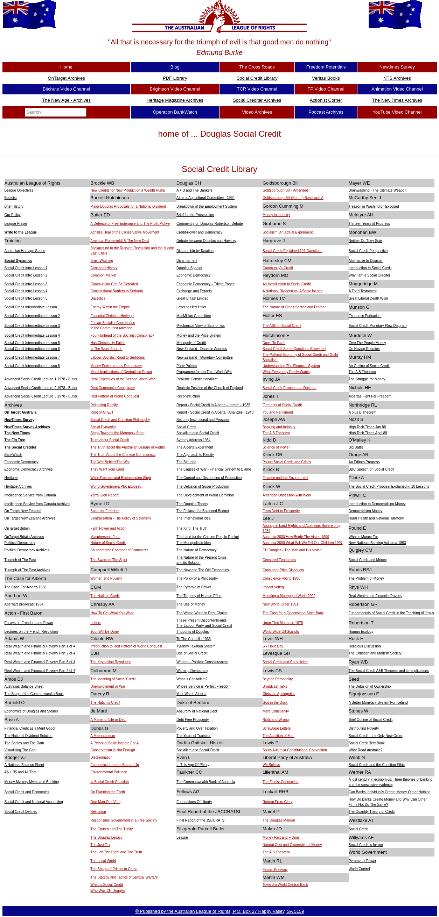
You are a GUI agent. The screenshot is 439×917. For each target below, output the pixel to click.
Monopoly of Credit (191, 343)
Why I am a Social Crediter (369, 275)
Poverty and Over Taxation (197, 728)
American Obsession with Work (287, 495)
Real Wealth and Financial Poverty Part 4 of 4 (40, 671)
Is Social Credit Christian (109, 782)
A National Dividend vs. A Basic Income (293, 291)
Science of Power (276, 447)
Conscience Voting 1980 (281, 578)
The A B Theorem (362, 372)
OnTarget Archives (66, 78)
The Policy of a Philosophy (197, 578)
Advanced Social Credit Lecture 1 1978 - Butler (41, 379)
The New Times (17, 433)
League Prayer (16, 223)
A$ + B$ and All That (20, 772)
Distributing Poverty (364, 728)
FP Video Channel (326, 89)
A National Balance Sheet (24, 765)
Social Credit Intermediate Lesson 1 (32, 307)
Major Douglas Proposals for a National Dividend (128, 206)
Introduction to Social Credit (370, 268)
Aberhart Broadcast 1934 (24, 604)
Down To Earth (274, 343)
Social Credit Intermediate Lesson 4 (32, 335)
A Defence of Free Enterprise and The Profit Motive (130, 223)
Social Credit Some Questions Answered (294, 349)
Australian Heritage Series (25, 251)
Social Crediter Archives (257, 100)
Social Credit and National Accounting (34, 802)
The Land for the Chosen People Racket (207, 537)
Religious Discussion (365, 646)
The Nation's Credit (105, 702)
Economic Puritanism (365, 316)
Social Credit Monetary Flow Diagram (378, 326)
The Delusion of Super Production (202, 486)
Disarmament (186, 261)
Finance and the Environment (285, 478)
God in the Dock (275, 702)
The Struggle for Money (367, 379)
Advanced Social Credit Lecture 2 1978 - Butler (41, 388)
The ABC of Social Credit (282, 326)
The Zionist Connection (281, 782)
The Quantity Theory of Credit (372, 812)
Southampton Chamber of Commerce (119, 550)
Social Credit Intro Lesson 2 (26, 275)
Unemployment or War (107, 686)
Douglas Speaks (189, 268)
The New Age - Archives (66, 100)
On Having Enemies (364, 349)
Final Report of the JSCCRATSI (200, 820)
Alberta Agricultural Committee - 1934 (205, 198)
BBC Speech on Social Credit (372, 469)
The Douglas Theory (192, 504)
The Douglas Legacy (106, 837)
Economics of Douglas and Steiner (31, 711)
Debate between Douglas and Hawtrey (206, 241)
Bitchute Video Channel (66, 89)
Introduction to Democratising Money (377, 504)
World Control (359, 869)
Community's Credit (278, 268)
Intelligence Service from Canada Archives (37, 504)
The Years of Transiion (193, 736)
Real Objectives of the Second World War (122, 379)
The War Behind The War (110, 462)
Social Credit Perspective (368, 251)
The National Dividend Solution (29, 736)
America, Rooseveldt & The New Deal (119, 241)
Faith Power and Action (108, 528)
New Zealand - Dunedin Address (201, 349)
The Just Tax (100, 845)
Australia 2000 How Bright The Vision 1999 (296, 537)
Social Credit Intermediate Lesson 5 (32, 343)
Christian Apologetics (279, 694)
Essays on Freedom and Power (29, 623)
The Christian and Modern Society (375, 653)
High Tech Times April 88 (368, 433)
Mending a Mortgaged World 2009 (289, 596)
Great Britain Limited (192, 298)
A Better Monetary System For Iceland (378, 702)
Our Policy (13, 215)
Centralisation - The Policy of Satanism (120, 518)
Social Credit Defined (21, 812)
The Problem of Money (366, 578)
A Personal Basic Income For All (115, 743)
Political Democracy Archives (27, 550)
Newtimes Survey (397, 67)
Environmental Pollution (108, 772)
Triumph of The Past (20, 560)
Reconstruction (188, 396)
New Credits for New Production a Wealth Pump (127, 190)
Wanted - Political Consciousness (202, 662)
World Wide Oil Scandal (281, 631)
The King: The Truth (191, 528)
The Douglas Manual (279, 820)
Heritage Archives (18, 486)
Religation (98, 812)
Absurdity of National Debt (196, 711)
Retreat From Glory (278, 802)
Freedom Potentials (326, 67)
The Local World (103, 861)
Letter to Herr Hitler (191, 307)
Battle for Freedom (104, 511)
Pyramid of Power (362, 861)
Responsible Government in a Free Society (123, 820)
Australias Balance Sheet (24, 686)
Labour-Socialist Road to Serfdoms (117, 357)
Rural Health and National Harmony (376, 518)
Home (66, 67)
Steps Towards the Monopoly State (117, 433)
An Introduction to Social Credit (287, 284)
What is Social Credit (106, 885)
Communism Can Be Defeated (114, 284)
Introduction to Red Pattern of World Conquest (126, 646)
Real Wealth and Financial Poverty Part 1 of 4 (40, 646)
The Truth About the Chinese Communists (122, 455)
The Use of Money (190, 604)
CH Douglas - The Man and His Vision (292, 550)
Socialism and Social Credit (197, 433)
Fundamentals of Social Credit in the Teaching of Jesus (391, 613)
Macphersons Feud (105, 537)
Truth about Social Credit (109, 440)
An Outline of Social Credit (369, 366)
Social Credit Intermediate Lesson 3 (32, 326)
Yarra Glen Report (104, 495)
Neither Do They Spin (365, 241)
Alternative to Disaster (366, 261)
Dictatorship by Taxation (195, 251)
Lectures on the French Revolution (31, 631)
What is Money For (363, 537)
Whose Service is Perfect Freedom (203, 686)
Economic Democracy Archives (29, 469)
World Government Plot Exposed (115, 486)
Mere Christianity (276, 711)
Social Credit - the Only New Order (376, 736)
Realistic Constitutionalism (196, 379)
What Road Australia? (366, 750)
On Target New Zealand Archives (30, 518)
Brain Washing (101, 261)
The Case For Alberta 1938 (26, 587)
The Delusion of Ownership (370, 686)
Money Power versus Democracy (116, 366)
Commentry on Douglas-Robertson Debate (209, 223)
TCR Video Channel (257, 89)
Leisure (182, 837)
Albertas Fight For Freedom (370, 396)
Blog (175, 67)
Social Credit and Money (368, 560)
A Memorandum (102, 736)
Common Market (103, 275)
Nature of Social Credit (108, 543)
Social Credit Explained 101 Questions (292, 251)
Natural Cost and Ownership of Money (292, 845)
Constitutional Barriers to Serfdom (116, 291)
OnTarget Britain (17, 528)
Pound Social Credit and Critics (287, 462)
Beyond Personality (278, 679)
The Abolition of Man (278, 736)
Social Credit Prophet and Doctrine (289, 388)
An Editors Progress (364, 462)
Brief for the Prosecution (195, 215)
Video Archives (257, 112)
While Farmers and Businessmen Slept (120, 478)
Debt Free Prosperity (192, 720)
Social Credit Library (257, 78)
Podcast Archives (325, 112)
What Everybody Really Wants (286, 372)
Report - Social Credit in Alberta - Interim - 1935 (213, 405)
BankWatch (13, 455)
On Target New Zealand (23, 511)
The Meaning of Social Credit (112, 679)
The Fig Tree (15, 440)
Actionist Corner (326, 100)
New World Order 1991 (280, 604)
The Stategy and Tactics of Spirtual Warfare (124, 877)
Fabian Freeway (275, 870)
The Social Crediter (20, 447)
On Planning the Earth (107, 792)
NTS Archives (397, 78)
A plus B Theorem (362, 412)
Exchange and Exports (194, 291)
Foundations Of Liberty (194, 802)
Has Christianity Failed (107, 343)
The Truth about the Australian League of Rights (127, 447)
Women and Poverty (106, 578)
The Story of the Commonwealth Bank (34, 694)
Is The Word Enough (106, 349)
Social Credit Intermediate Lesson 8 (32, 366)
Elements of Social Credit (282, 405)
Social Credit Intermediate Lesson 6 (32, 349)
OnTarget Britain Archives (24, 537)
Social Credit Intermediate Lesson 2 (32, 316)
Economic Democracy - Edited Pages (205, 284)
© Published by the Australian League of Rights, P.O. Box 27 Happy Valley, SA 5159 (219, 911)
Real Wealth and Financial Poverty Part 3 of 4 (40, 662)
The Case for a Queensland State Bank (293, 613)
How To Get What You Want (111, 613)
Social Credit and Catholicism (285, 662)
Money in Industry (276, 215)
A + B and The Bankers (194, 190)
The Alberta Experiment (194, 447)
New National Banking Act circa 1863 (377, 543)
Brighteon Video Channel (175, 89)
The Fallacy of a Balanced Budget (202, 511)
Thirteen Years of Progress (369, 223)
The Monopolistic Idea (193, 543)
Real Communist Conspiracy (112, 388)
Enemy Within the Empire (110, 307)
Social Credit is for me (366, 845)
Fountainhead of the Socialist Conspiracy (122, 335)
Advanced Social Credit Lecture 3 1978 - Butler (41, 396)
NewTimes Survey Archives (27, 427)
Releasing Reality (104, 405)
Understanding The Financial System (291, 366)
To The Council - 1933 (193, 639)
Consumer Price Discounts (283, 570)
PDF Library (175, 78)
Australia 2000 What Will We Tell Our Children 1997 (303, 543)
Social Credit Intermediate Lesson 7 (32, 357)
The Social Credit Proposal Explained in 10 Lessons (389, 486)
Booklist (11, 198)
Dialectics (97, 298)
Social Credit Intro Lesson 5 (26, 298)
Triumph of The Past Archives (27, 570)
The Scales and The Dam (24, 743)
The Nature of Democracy (196, 550)
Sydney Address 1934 (193, 440)
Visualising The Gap (20, 750)
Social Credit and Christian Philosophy (120, 420)
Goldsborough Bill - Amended (285, 190)
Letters (95, 623)
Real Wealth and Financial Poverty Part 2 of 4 (40, 653)
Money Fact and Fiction (281, 837)
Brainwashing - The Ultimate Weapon (377, 190)
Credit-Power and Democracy (199, 232)
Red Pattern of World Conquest (114, 396)
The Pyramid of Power (193, 587)
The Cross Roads (257, 67)
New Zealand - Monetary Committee (204, 357)
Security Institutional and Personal (202, 420)
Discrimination (101, 757)
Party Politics (186, 366)
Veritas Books (326, 78)
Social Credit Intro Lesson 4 (26, 291)
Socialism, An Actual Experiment (288, 232)
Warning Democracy (192, 671)
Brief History (14, 206)
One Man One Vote (105, 802)
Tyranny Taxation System (196, 646)
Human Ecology (361, 631)
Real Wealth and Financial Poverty (375, 596)
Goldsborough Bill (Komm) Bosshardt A (293, 198)
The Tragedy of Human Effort (199, 596)
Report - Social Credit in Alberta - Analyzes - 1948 (214, 412)
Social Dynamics (18, 261)
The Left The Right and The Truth (116, 852)
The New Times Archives (397, 100)
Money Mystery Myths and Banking (32, 782)
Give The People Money (367, 343)
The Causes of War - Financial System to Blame (213, 469)
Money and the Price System (198, 335)
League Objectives (19, 190)
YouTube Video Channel (397, 112)
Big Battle (356, 447)
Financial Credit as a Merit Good (30, 728)
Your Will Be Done (104, 631)
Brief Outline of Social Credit (371, 720)
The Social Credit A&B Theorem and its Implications (389, 671)
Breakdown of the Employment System (206, 206)
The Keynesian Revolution (110, 662)
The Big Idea (186, 462)
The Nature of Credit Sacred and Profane (294, 307)
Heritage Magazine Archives (175, 100)
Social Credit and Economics (27, 792)
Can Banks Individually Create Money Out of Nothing (390, 792)
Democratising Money (366, 511)
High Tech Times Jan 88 (367, 427)
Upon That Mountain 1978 (283, 623)
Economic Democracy (193, 275)
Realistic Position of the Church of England (209, 388)
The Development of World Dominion (205, 495)
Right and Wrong (276, 720)
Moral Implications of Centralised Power (121, 372)
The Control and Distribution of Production (209, 478)
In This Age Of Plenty (192, 765)
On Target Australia (21, 412)
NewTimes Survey (19, 420)
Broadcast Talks (275, 686)
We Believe (271, 765)
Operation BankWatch (175, 112)
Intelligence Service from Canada (30, 495)
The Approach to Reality (195, 455)
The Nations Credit (104, 596)
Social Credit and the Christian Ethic (377, 765)
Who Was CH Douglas (107, 891)
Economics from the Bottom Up (114, 765)
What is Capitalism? (191, 679)
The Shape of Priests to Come (113, 869)
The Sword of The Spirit (108, 560)
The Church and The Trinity (111, 829)
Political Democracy (20, 543)
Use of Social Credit (191, 653)
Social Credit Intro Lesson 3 (26, 284)
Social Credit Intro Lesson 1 (26, 268)
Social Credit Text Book (367, 743)
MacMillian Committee (193, 316)
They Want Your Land (107, 469)
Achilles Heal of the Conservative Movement (124, 232)
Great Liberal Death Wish (368, 298)
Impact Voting (273, 587)
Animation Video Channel (397, 89)
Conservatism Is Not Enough (112, 750)
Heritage (11, 478)
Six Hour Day (273, 646)
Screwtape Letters (277, 728)
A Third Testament (363, 291)
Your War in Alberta (191, 694)
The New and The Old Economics (202, 570)
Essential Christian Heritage (111, 316)
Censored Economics (279, 560)
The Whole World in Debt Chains (201, 613)
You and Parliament (278, 412)
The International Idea (193, 518)
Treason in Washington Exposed (374, 206)
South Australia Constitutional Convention (295, 750)
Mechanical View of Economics (200, 326)
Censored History (103, 268)
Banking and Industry (279, 427)
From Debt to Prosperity (281, 511)
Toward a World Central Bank (285, 885)
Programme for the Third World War (204, 372)
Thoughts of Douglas (192, 631)
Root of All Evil (101, 412)
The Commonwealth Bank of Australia (205, 782)
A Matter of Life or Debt (108, 720)
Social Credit (186, 427)
